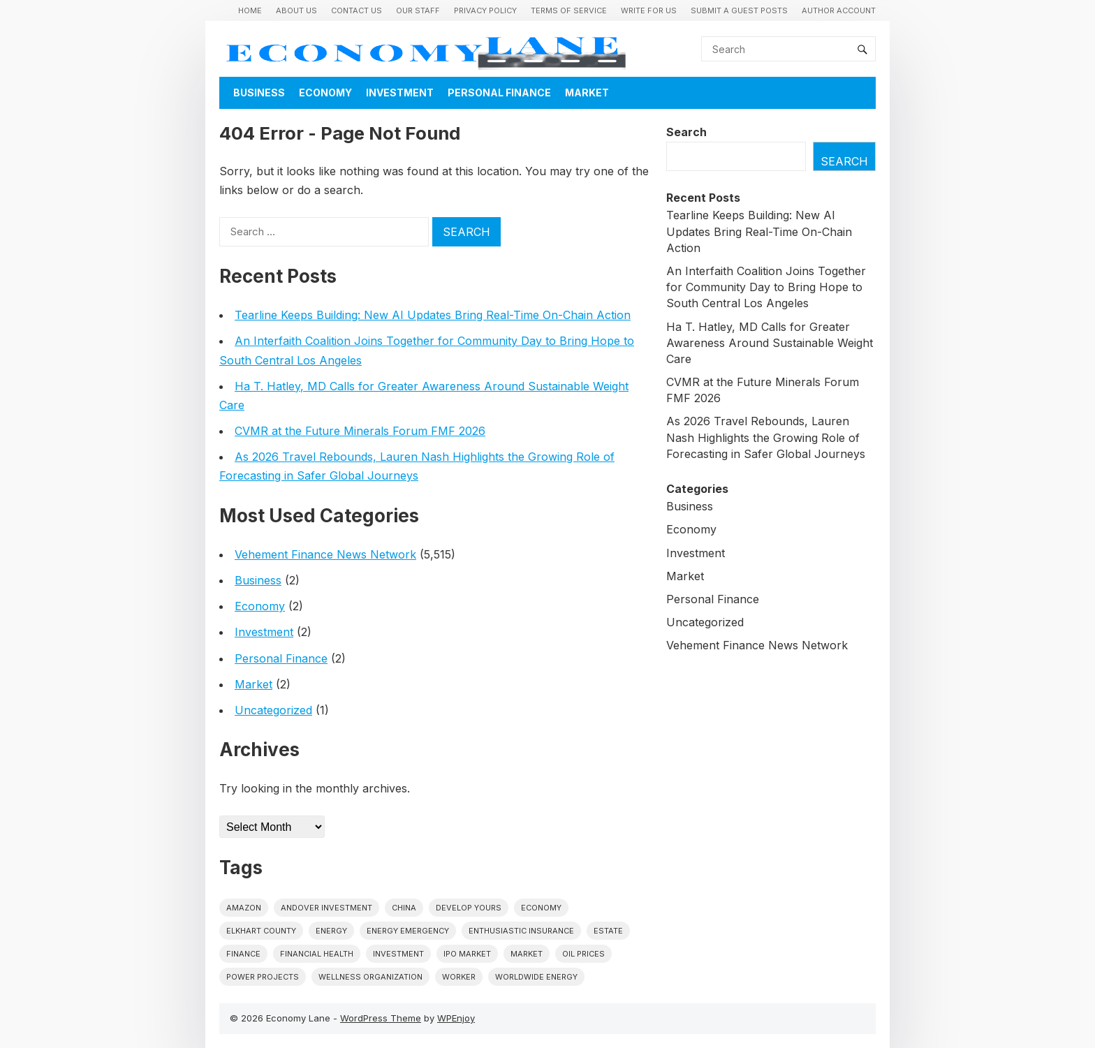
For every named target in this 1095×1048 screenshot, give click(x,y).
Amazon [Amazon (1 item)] (243, 908)
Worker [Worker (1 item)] (459, 977)
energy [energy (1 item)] (331, 931)
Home (250, 10)
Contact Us (356, 10)
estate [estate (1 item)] (608, 931)
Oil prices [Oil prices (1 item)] (583, 954)
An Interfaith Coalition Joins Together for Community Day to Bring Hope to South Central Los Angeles (766, 287)
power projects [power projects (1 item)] (262, 977)
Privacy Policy (485, 10)
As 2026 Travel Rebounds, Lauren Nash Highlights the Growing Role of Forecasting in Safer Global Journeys (765, 437)
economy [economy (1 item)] (541, 908)
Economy (325, 92)
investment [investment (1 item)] (398, 954)
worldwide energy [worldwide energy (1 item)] (536, 977)
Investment (400, 92)
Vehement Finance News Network (325, 554)
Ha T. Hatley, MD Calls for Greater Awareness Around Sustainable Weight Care (769, 343)
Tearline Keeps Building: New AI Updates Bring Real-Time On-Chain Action (433, 315)
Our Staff (418, 10)
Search (686, 132)
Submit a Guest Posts (739, 10)
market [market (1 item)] (526, 954)
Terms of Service (569, 10)
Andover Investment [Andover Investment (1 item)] (326, 908)
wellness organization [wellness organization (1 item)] (370, 977)
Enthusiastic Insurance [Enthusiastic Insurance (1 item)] (521, 931)
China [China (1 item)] (404, 908)
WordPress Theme (380, 1018)
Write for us (649, 10)
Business (259, 92)
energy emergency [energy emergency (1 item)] (408, 931)
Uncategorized (273, 710)
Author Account (839, 10)
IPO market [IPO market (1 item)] (467, 954)
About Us (296, 10)
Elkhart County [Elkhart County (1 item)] (261, 931)
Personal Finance (499, 92)
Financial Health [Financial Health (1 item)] (316, 954)
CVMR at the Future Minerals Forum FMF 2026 (360, 431)
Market (587, 92)
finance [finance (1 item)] (243, 954)
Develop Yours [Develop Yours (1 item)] (468, 908)
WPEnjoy (456, 1018)
